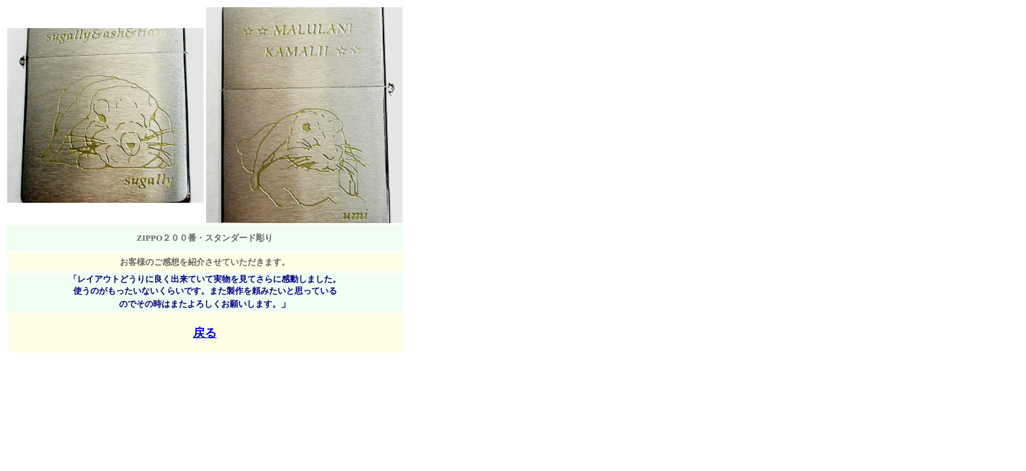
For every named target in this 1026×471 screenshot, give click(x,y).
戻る (205, 333)
